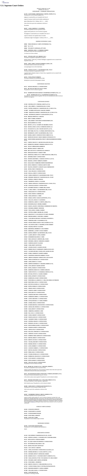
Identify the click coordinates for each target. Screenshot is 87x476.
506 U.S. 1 (33, 401)
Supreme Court (6, 2)
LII (3, 1)
